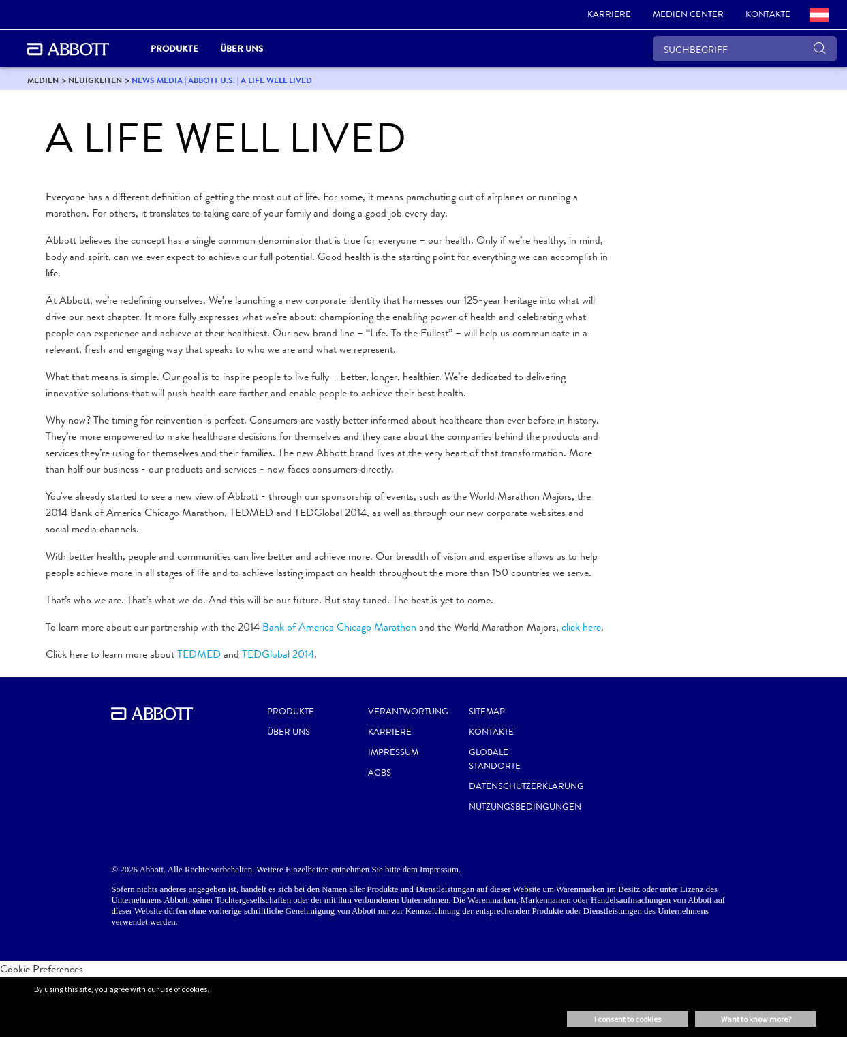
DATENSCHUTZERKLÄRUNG (526, 786)
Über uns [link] (241, 48)
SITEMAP (487, 711)
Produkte (290, 711)
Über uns (288, 732)
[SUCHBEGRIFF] (745, 48)
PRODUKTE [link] (174, 48)
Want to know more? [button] (756, 1019)
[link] (609, 15)
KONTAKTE (491, 732)
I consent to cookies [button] (627, 1019)
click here (581, 627)
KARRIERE (390, 732)
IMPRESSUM (393, 752)
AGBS (379, 773)
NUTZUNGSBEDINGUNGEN (525, 807)
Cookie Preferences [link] (41, 968)
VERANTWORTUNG (408, 711)
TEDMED (199, 654)
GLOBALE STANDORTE (495, 759)
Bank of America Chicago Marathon (339, 627)
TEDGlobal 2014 (278, 654)
